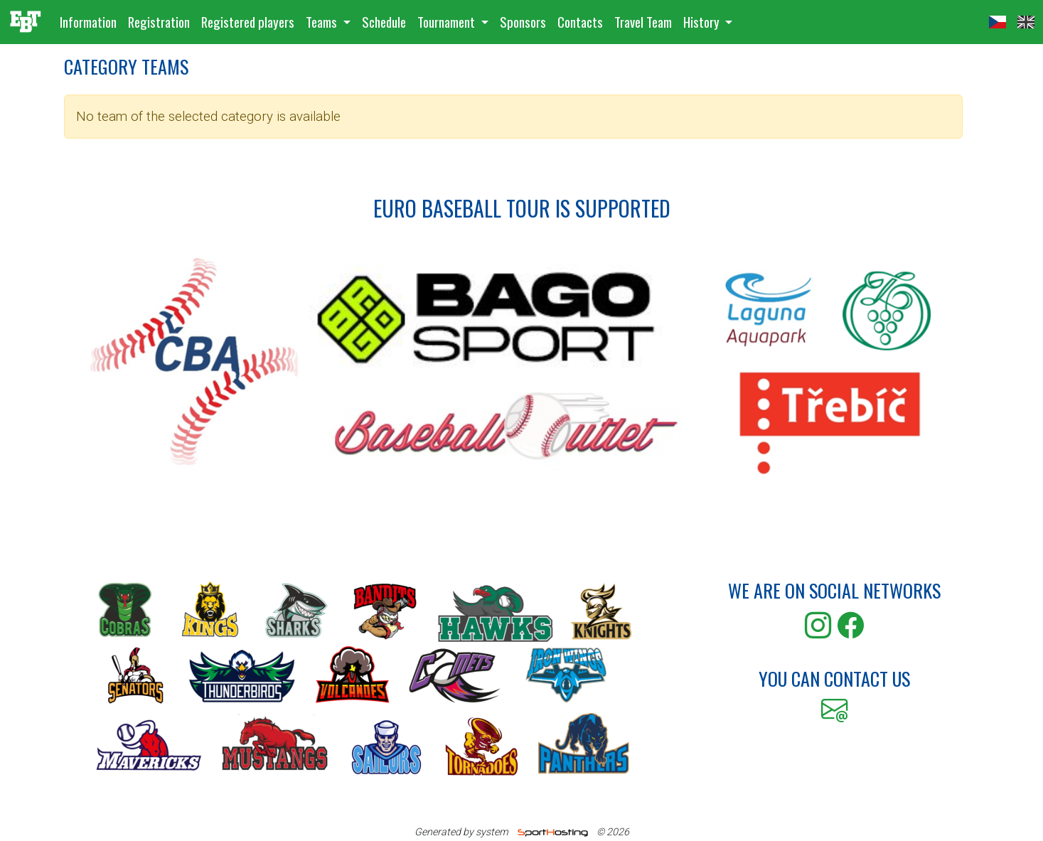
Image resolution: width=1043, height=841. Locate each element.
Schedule (384, 21)
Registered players (247, 21)
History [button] (702, 21)
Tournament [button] (447, 21)
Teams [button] (323, 21)
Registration (159, 21)
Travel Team (643, 21)
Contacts (580, 21)
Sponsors (523, 21)
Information (88, 21)
